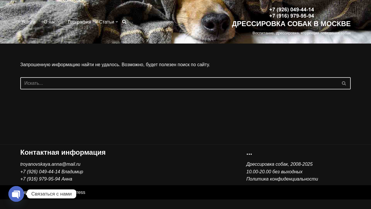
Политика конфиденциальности (282, 188)
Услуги (28, 21)
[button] (59, 22)
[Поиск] (124, 22)
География (79, 21)
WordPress (74, 201)
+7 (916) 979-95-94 (40, 188)
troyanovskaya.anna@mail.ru (50, 173)
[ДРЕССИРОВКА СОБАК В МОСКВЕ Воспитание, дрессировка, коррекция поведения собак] (291, 22)
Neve (25, 201)
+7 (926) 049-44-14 (40, 181)
